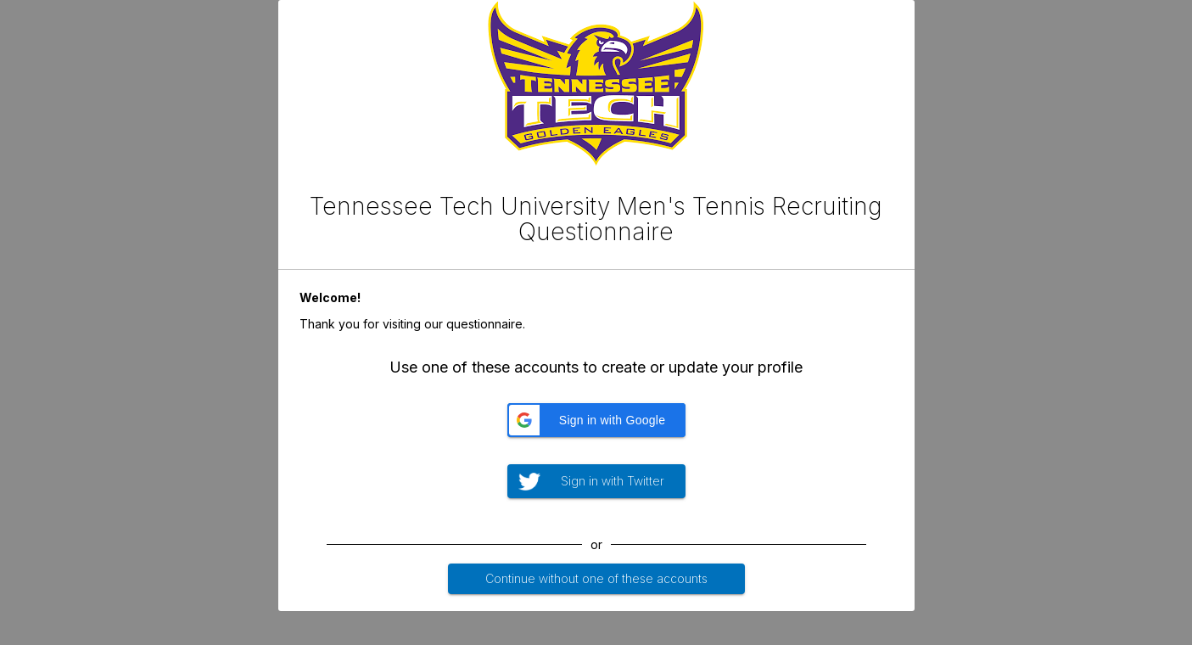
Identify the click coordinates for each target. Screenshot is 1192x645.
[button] (596, 420)
